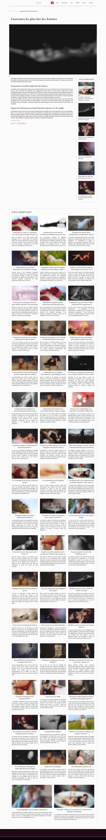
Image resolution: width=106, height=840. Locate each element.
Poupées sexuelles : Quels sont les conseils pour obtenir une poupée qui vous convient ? (53, 554)
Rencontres (64, 2)
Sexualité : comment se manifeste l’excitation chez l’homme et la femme (85, 98)
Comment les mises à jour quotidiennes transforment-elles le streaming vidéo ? (81, 234)
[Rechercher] (42, 3)
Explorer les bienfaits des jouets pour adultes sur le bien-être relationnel (81, 269)
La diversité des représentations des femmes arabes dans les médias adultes (24, 374)
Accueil (11, 11)
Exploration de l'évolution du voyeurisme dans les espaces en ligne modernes (53, 411)
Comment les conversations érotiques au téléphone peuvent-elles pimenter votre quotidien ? (53, 234)
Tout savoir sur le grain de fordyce (25, 625)
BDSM (77, 2)
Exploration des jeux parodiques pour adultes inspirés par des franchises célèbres (81, 339)
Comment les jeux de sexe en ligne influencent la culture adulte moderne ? (25, 339)
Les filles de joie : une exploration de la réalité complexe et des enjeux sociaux (81, 482)
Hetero (84, 2)
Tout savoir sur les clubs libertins (53, 625)
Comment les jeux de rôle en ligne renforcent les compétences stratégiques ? (81, 304)
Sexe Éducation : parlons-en (81, 766)
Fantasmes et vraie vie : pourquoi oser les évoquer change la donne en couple (24, 234)
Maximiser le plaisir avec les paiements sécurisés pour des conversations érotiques (53, 304)
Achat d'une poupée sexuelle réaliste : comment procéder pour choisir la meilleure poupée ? (81, 447)
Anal (57, 2)
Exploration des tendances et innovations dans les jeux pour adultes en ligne (25, 411)
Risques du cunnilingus (53, 766)
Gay (72, 2)
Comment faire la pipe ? (53, 731)
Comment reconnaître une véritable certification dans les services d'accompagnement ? (53, 339)
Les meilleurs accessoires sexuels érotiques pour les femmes (85, 197)
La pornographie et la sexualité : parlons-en (32, 810)
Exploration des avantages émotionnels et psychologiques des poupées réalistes (53, 374)
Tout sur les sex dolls (53, 697)
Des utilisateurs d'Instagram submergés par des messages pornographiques (25, 769)
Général (91, 2)
